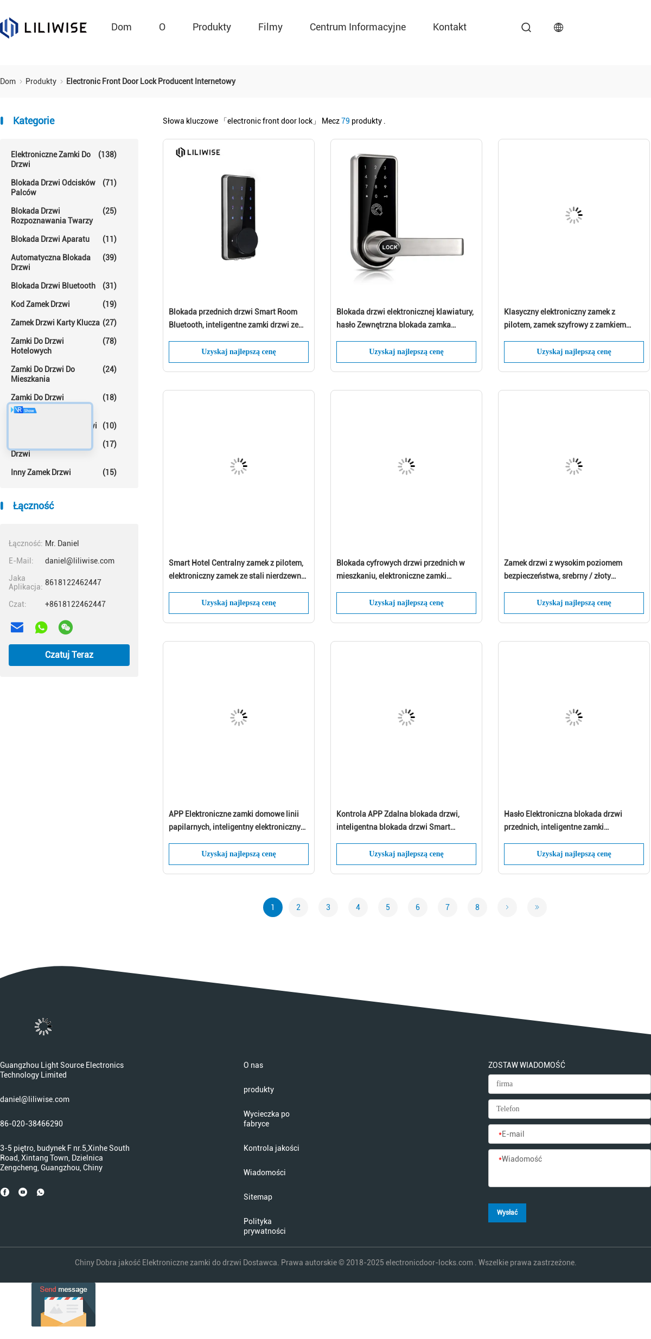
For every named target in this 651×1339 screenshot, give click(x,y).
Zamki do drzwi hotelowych (64, 345)
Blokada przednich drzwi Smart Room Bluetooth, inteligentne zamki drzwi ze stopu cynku (233, 319)
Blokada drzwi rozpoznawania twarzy (64, 215)
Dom (121, 27)
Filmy (270, 27)
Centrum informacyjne (358, 27)
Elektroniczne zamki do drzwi (64, 159)
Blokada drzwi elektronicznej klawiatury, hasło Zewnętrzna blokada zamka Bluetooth (405, 319)
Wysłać (507, 1212)
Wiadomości (265, 1172)
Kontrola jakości (271, 1148)
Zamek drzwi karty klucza (64, 323)
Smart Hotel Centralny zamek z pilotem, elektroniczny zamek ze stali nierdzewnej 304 (238, 570)
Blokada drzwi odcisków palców (64, 187)
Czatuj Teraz (69, 655)
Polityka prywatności (265, 1226)
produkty (212, 27)
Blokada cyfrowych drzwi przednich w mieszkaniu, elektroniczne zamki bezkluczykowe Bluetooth (400, 570)
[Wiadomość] (569, 1169)
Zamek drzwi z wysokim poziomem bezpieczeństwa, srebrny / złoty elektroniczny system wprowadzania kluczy (566, 570)
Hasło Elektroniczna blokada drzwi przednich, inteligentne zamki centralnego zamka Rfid (563, 822)
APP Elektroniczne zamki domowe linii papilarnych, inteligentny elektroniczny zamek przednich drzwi (235, 822)
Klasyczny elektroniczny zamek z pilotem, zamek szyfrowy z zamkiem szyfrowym (565, 319)
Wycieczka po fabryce (267, 1119)
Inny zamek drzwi (64, 472)
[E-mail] (569, 1134)
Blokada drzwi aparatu (64, 239)
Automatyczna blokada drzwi (64, 262)
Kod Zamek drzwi (64, 304)
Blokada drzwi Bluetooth (64, 286)
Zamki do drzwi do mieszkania (64, 373)
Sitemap (258, 1197)
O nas (253, 1065)
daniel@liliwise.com (34, 1099)
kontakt (450, 27)
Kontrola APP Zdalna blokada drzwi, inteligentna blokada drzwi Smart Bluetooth (397, 822)
